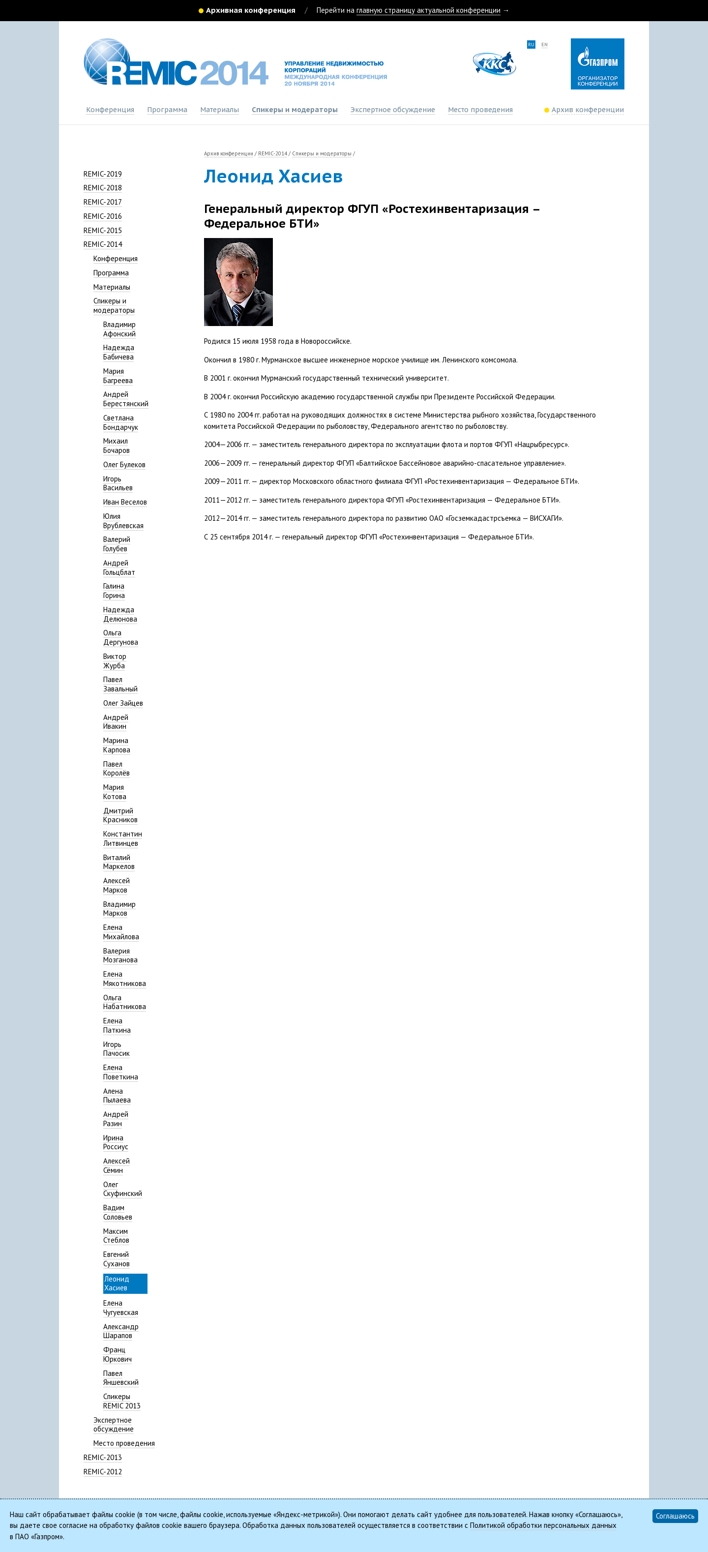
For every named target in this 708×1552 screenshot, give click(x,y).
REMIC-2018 (103, 187)
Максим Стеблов (116, 1235)
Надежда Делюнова (120, 614)
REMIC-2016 (103, 216)
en (544, 44)
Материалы (219, 109)
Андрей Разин (115, 1118)
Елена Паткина (117, 1025)
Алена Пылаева (117, 1095)
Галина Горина (114, 590)
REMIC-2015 (103, 230)
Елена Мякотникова (124, 978)
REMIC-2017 (103, 202)
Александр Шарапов (121, 1331)
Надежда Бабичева (118, 352)
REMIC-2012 (103, 1471)
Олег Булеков (124, 464)
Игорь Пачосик (116, 1049)
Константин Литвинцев (122, 838)
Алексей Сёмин (116, 1165)
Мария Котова (114, 791)
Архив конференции (228, 153)
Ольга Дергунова (120, 637)
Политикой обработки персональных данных (543, 1525)
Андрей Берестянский (125, 398)
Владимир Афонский (119, 329)
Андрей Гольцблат (119, 567)
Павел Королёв (116, 768)
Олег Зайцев (123, 703)
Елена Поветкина (120, 1072)
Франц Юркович (117, 1354)
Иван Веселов (125, 502)
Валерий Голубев (116, 544)
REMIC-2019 (103, 174)
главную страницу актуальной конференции (428, 10)
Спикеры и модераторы (295, 109)
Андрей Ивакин (115, 722)
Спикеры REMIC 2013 (122, 1401)
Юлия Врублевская (123, 520)
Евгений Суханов (116, 1259)
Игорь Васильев (118, 483)
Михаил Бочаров (116, 445)
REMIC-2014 (103, 244)
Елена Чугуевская (120, 1307)
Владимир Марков (119, 908)
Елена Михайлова (121, 932)
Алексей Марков (116, 885)
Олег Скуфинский (122, 1189)
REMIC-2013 (103, 1457)
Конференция (110, 109)
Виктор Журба (114, 661)
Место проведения (480, 109)
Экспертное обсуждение (393, 109)
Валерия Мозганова (120, 955)
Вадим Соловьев (117, 1212)
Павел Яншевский (121, 1378)
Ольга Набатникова (124, 1002)
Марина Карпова (116, 745)
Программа (167, 109)
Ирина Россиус (115, 1142)
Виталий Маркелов (119, 862)
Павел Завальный (120, 684)
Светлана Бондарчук (120, 422)
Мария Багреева (118, 375)
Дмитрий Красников (120, 815)
